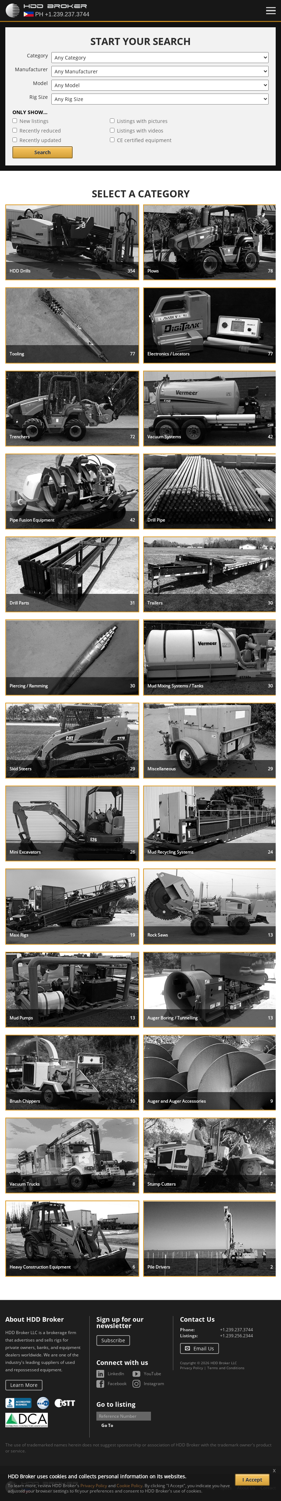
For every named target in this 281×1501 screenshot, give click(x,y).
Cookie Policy (129, 1486)
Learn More (24, 1385)
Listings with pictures (142, 121)
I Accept (252, 1479)
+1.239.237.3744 (236, 1330)
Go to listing (115, 1404)
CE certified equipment (144, 140)
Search (42, 152)
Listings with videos (140, 130)
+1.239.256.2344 (236, 1336)
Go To (107, 1425)
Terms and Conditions (226, 1367)
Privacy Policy (191, 1367)
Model (40, 83)
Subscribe (113, 1340)
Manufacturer (31, 69)
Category (37, 55)
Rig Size (38, 97)
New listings (34, 121)
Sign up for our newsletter (120, 1322)
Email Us (203, 1348)
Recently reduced (40, 130)
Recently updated (40, 140)
